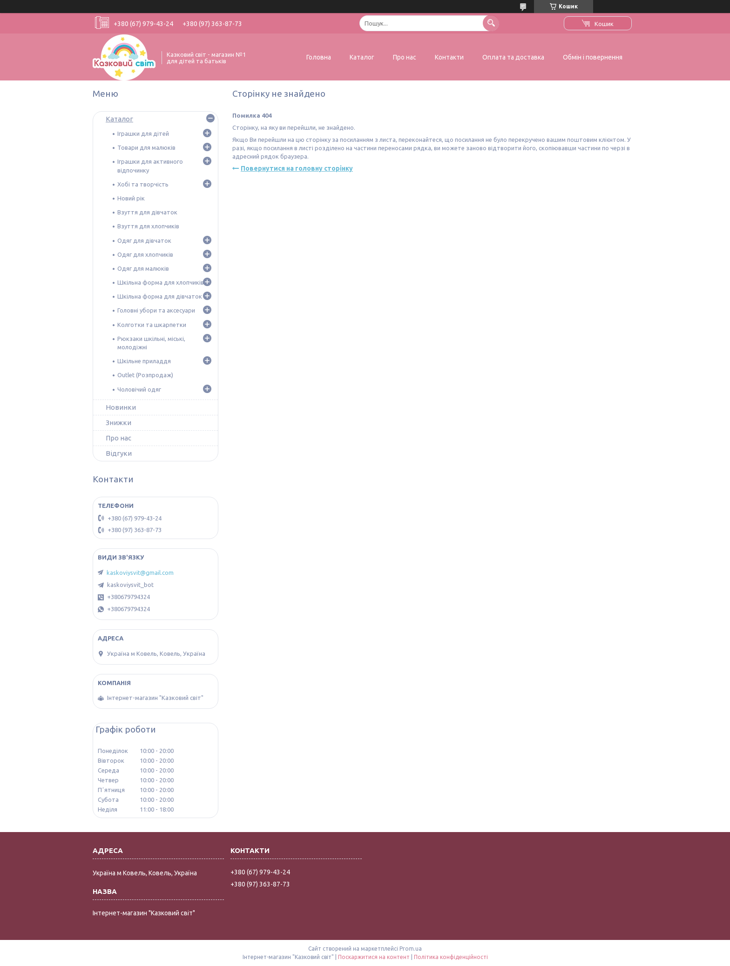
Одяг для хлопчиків (145, 254)
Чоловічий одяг (139, 389)
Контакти (449, 57)
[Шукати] (491, 23)
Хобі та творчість (143, 184)
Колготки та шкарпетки (151, 324)
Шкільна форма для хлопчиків (160, 282)
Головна (318, 57)
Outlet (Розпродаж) (145, 375)
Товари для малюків (146, 147)
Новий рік (131, 198)
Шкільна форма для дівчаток (159, 296)
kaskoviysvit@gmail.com (140, 572)
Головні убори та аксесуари (156, 310)
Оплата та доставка (513, 57)
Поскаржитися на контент (374, 957)
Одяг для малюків (143, 268)
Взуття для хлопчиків (148, 226)
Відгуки (119, 453)
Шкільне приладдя (144, 361)
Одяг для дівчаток (144, 240)
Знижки (118, 422)
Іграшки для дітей (143, 133)
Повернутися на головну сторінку (297, 168)
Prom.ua (410, 949)
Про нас (404, 57)
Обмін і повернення (592, 57)
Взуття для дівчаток (147, 212)
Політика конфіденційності (451, 957)
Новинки (121, 407)
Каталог (362, 57)
